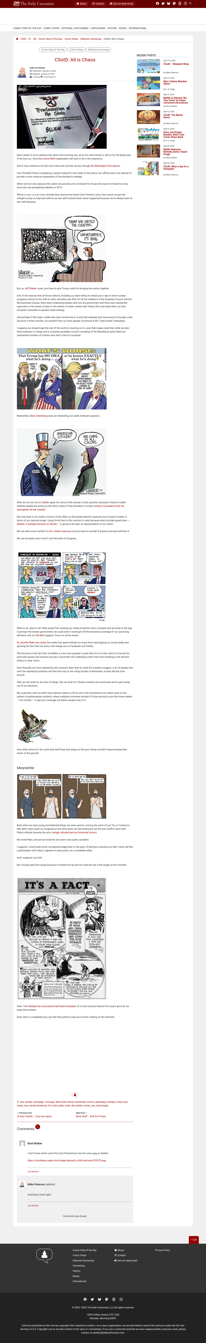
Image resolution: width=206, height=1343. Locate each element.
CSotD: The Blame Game (173, 116)
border (28, 1102)
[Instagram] (185, 4)
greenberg (100, 1102)
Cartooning (98, 28)
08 (34, 39)
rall (73, 1105)
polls (67, 1105)
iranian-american (38, 1105)
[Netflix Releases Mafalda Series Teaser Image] (148, 151)
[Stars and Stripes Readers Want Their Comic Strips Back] (148, 134)
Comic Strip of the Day (50, 39)
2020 (23, 39)
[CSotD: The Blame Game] (148, 117)
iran (26, 1105)
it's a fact (53, 1105)
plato (61, 1105)
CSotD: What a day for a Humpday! (176, 167)
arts (22, 1102)
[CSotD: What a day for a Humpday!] (148, 169)
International (138, 28)
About (81, 4)
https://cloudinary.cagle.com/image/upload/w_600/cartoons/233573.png (67, 1160)
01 (29, 39)
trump (87, 1105)
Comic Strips (51, 28)
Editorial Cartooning (75, 28)
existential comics (84, 1102)
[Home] (17, 39)
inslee (20, 1105)
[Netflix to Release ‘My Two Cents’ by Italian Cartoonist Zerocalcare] (148, 100)
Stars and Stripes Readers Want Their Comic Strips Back (173, 134)
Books (123, 28)
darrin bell (61, 1102)
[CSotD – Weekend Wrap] (148, 66)
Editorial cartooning (90, 39)
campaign (38, 1102)
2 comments (50, 77)
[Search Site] (191, 4)
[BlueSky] (168, 4)
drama (70, 1102)
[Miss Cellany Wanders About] (148, 84)
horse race (122, 1102)
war (93, 1105)
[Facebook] (157, 4)
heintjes (111, 1102)
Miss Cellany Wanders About (175, 82)
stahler (79, 1105)
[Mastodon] (174, 4)
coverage (49, 1102)
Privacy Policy (162, 1250)
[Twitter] (163, 4)
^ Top (194, 1239)
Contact (98, 4)
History (112, 28)
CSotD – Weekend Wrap (176, 64)
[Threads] (180, 4)
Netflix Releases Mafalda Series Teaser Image (175, 151)
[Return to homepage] (45, 1268)
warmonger (102, 1105)
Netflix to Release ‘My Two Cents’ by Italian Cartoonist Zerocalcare (175, 100)
